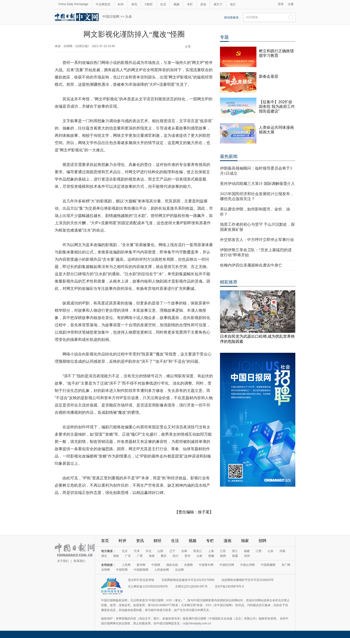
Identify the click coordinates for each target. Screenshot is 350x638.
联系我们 (79, 561)
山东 (270, 551)
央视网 (188, 565)
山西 (160, 551)
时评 (121, 4)
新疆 (235, 556)
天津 (137, 551)
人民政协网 (161, 569)
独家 (245, 541)
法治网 (179, 569)
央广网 (285, 565)
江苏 (223, 551)
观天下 (218, 4)
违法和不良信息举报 (141, 580)
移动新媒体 (231, 17)
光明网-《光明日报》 (77, 46)
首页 (105, 541)
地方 (233, 4)
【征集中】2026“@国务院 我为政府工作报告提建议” (277, 106)
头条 (128, 16)
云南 (199, 556)
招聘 (262, 541)
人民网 (126, 565)
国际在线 (172, 565)
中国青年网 (206, 565)
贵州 (187, 556)
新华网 (141, 565)
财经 (157, 541)
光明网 (105, 569)
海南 (152, 556)
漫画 (227, 541)
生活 (163, 4)
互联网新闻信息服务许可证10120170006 (187, 580)
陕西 (223, 556)
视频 (176, 4)
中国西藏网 (268, 565)
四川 (175, 556)
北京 (125, 551)
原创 (203, 4)
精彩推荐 (228, 282)
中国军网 (122, 569)
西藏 (211, 556)
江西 (259, 551)
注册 (291, 4)
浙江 (235, 551)
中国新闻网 (141, 569)
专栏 (190, 4)
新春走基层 (268, 76)
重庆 (163, 556)
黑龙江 (197, 551)
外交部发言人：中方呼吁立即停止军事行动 (257, 240)
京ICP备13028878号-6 (229, 586)
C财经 (149, 4)
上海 (211, 551)
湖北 (104, 556)
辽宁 (172, 551)
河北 (148, 551)
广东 (128, 556)
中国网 (155, 565)
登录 (281, 4)
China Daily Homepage (73, 4)
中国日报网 (110, 16)
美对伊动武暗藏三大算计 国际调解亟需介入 (257, 183)
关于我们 (63, 561)
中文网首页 (103, 4)
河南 (282, 551)
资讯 (134, 4)
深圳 (247, 556)
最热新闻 (228, 156)
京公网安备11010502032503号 (148, 586)
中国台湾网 (247, 565)
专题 (224, 37)
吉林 (184, 551)
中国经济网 (226, 565)
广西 (140, 556)
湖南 (116, 556)
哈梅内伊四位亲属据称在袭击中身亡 (251, 265)
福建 (247, 551)
